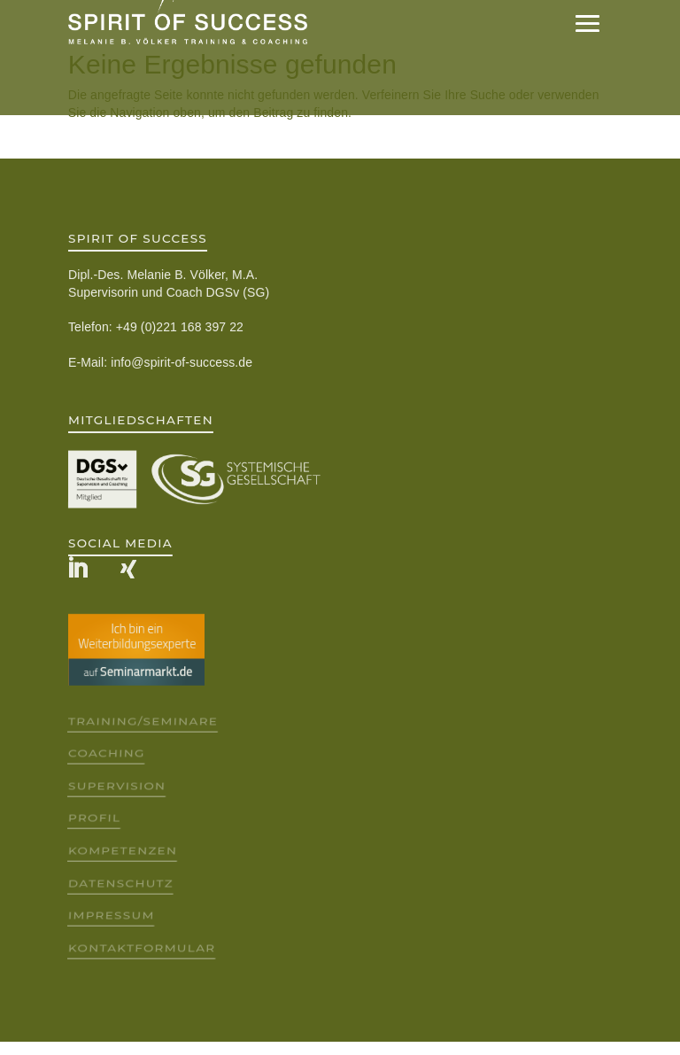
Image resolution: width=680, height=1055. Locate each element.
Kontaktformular (141, 947)
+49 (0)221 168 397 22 (179, 327)
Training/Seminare (142, 720)
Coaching (106, 753)
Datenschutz (120, 882)
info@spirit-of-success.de (181, 362)
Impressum (111, 915)
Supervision (116, 785)
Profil (93, 818)
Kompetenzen (122, 851)
